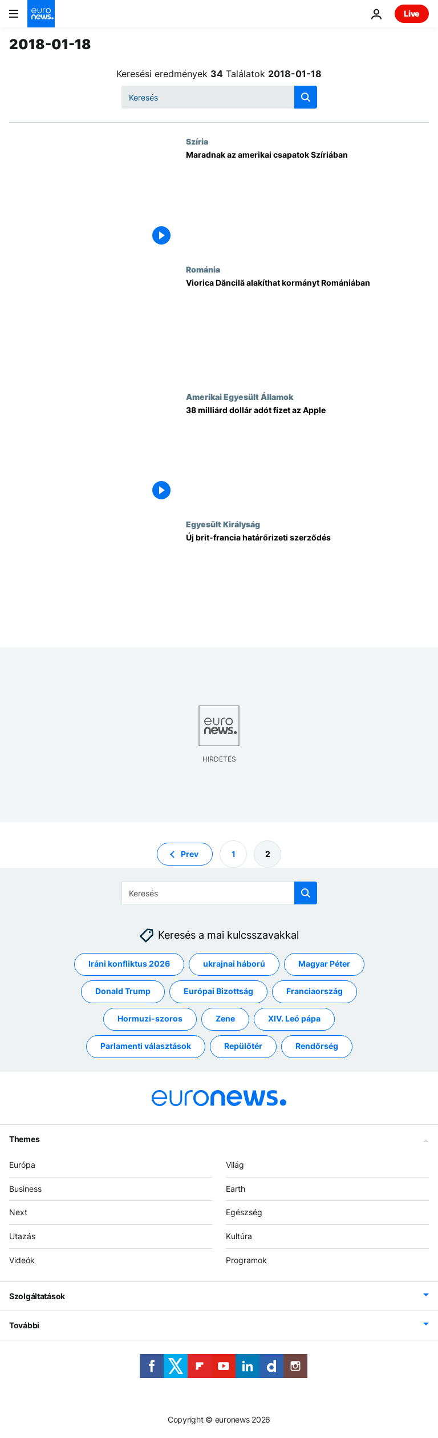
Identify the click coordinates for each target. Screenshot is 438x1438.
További (24, 1324)
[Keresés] (219, 97)
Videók (22, 1260)
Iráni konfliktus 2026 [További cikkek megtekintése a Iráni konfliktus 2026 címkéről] (129, 963)
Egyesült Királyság (223, 523)
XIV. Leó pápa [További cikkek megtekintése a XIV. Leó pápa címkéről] (294, 1018)
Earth (235, 1188)
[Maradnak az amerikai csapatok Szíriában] (307, 200)
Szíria (197, 141)
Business (25, 1188)
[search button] (305, 97)
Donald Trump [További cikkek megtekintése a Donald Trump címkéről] (123, 991)
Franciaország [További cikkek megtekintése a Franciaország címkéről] (314, 991)
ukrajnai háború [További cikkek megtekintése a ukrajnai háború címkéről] (234, 963)
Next (18, 1212)
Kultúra (239, 1236)
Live (412, 13)
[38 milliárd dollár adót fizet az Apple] (307, 456)
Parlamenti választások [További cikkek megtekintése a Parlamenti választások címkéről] (145, 1046)
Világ (235, 1164)
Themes (24, 1139)
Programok (246, 1260)
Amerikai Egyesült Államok (239, 396)
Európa (22, 1164)
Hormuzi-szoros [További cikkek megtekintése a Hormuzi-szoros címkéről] (149, 1018)
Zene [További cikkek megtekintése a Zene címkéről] (225, 1018)
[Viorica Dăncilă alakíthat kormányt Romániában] (307, 328)
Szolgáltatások (37, 1295)
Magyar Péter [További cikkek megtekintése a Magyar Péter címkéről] (324, 963)
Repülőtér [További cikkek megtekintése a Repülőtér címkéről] (243, 1046)
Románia (203, 269)
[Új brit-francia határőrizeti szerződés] (307, 583)
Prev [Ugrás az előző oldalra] (189, 853)
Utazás (22, 1236)
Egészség (244, 1212)
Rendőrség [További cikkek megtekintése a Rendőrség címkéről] (316, 1046)
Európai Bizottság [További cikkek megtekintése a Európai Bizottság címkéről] (218, 991)
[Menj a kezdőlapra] (41, 13)
